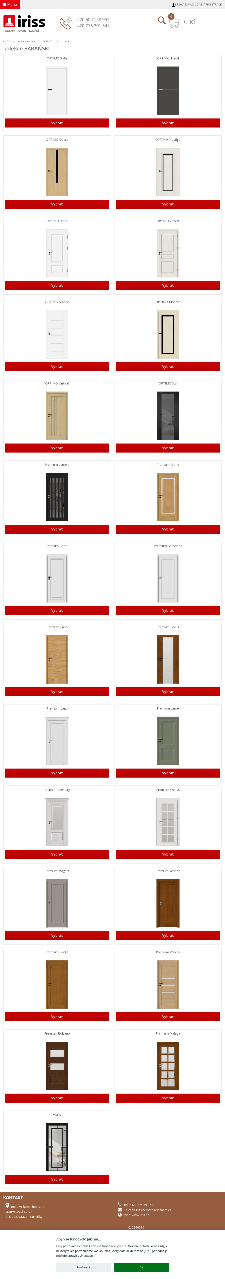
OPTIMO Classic (168, 221)
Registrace (213, 4)
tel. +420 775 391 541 (139, 1205)
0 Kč (190, 21)
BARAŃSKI (48, 41)
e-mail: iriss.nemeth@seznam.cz (148, 1210)
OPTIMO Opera (57, 140)
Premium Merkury (57, 790)
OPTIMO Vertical (57, 383)
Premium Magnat (57, 871)
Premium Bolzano (57, 1033)
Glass (57, 1115)
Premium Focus (168, 627)
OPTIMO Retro (57, 221)
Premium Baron (57, 546)
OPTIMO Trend (168, 58)
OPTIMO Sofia (57, 58)
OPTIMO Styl (168, 383)
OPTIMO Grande (57, 302)
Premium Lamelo (57, 465)
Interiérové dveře (26, 41)
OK (141, 1267)
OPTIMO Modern (168, 302)
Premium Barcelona (168, 546)
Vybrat (57, 122)
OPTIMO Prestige (167, 140)
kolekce (65, 41)
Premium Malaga (168, 1033)
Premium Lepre (168, 708)
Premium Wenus (168, 790)
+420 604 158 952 (92, 19)
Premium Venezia (168, 871)
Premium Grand (168, 465)
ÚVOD (6, 41)
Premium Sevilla (57, 952)
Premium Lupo (57, 627)
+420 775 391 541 (92, 26)
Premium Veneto (168, 952)
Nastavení (83, 1267)
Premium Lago (57, 708)
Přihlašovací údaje (189, 4)
